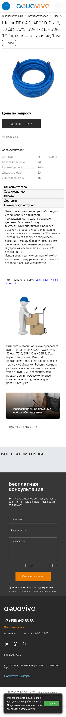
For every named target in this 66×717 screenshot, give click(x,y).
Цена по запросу (16, 113)
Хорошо (51, 703)
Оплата (9, 196)
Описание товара (15, 187)
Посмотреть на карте (17, 676)
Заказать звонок (14, 627)
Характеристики (14, 191)
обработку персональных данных (39, 591)
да (31, 565)
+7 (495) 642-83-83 (19, 621)
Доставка (10, 200)
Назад (10, 43)
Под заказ (10, 136)
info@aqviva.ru (12, 654)
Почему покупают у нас (19, 205)
